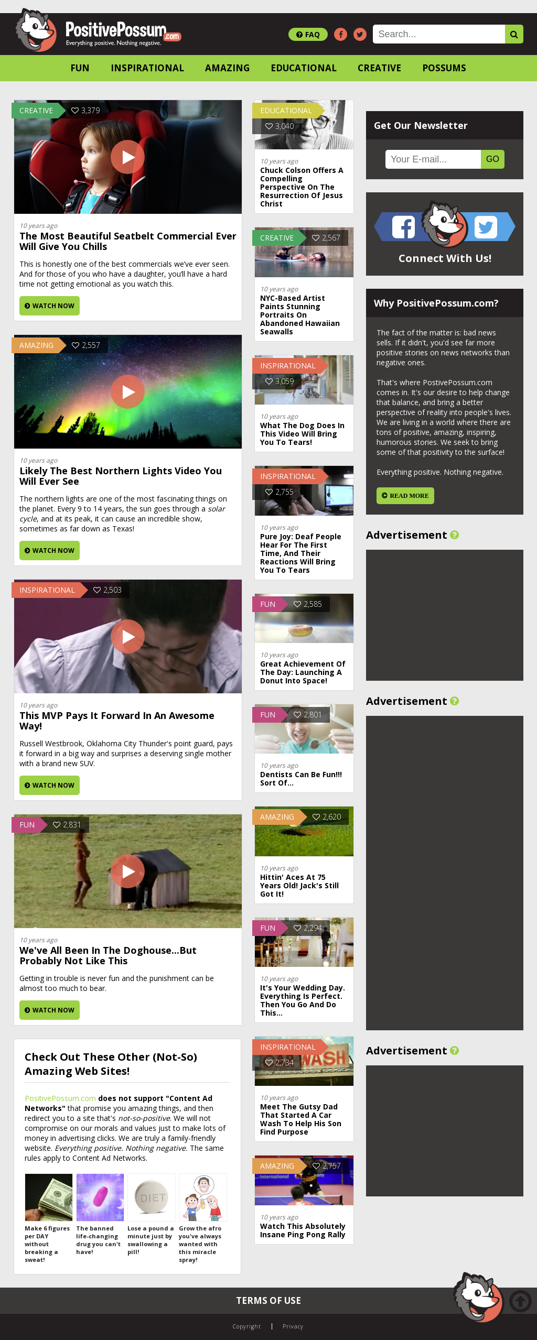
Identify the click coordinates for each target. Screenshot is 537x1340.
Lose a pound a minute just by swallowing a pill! (151, 1214)
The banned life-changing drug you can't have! (99, 1214)
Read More (409, 496)
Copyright (247, 1326)
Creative (379, 68)
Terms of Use (268, 1300)
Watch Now (49, 305)
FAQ (308, 34)
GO (492, 159)
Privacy (293, 1326)
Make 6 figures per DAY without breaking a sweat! (48, 1218)
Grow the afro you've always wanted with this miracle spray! (202, 1218)
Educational (304, 68)
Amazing (227, 68)
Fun (80, 68)
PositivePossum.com (60, 1098)
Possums (444, 68)
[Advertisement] (444, 615)
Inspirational (147, 68)
